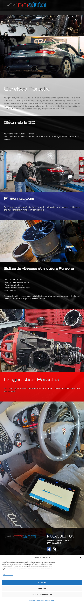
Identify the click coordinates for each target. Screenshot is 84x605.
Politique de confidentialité (36, 600)
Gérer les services (8, 575)
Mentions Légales (49, 600)
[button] (81, 558)
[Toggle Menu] (81, 13)
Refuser (42, 588)
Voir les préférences (42, 594)
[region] (42, 25)
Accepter (42, 582)
